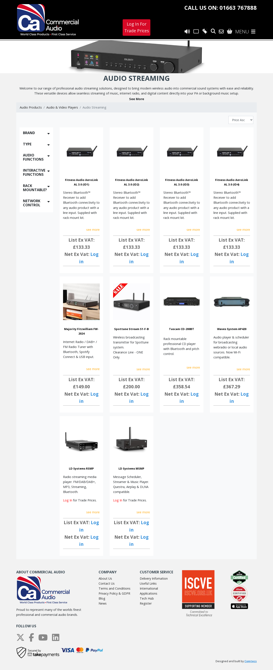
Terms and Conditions (114, 588)
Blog (102, 598)
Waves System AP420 (231, 329)
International (149, 588)
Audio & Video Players (62, 107)
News (103, 603)
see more (93, 230)
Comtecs (250, 661)
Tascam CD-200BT (181, 329)
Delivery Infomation (154, 578)
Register (146, 603)
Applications (148, 593)
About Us (105, 578)
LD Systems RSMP (81, 468)
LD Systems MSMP (131, 468)
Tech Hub (147, 598)
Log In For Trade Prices (136, 27)
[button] (136, 98)
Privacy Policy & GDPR (114, 593)
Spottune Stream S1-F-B (131, 329)
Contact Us (107, 583)
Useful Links (148, 583)
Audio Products (31, 107)
